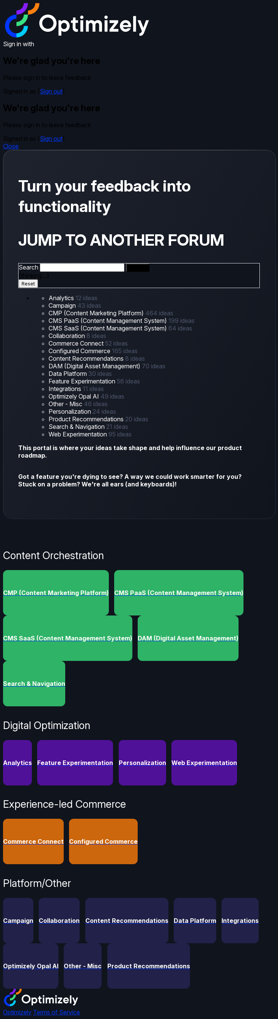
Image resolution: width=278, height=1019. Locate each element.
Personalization (71, 411)
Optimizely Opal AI (75, 396)
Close (11, 146)
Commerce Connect (77, 343)
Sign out (51, 91)
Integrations (66, 389)
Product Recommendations (87, 419)
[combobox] (82, 267)
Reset (28, 283)
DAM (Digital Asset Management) (95, 366)
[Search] (137, 267)
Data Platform (68, 373)
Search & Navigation (77, 426)
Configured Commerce (80, 351)
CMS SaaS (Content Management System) (108, 328)
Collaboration (67, 336)
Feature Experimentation (83, 381)
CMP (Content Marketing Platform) (97, 313)
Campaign (63, 305)
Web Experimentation (78, 434)
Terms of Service (56, 1012)
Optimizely (17, 1012)
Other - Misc (66, 404)
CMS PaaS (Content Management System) (108, 320)
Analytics (62, 298)
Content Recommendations (87, 358)
